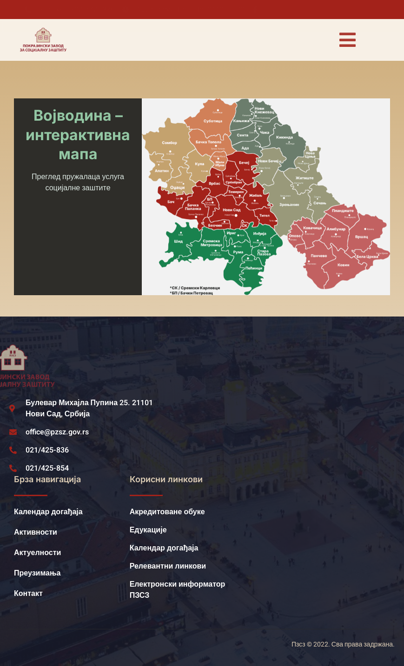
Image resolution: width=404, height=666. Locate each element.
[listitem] (248, 148)
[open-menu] (347, 40)
